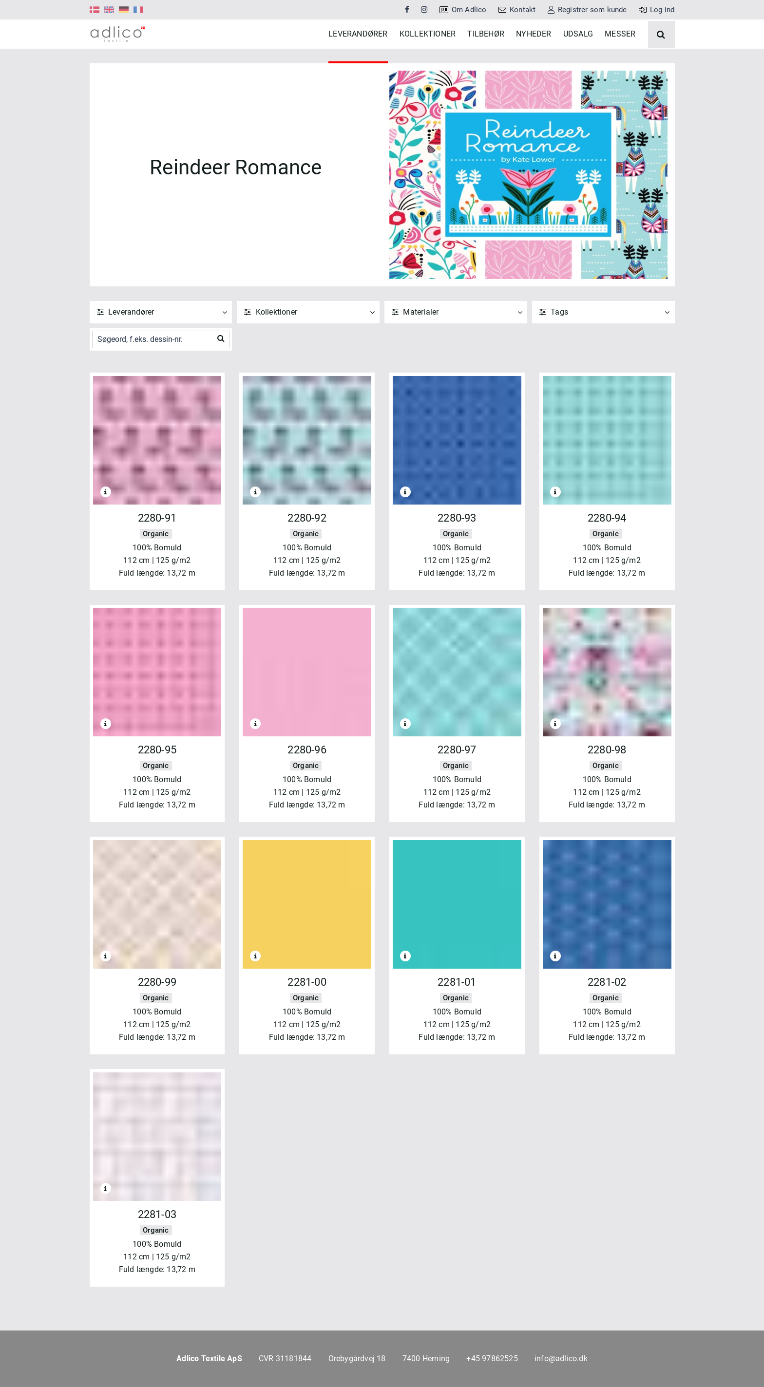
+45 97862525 (491, 1358)
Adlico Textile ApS (209, 1358)
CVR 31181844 (285, 1358)
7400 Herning (426, 1358)
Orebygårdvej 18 (357, 1358)
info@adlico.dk (561, 1358)
